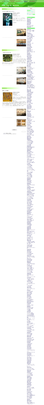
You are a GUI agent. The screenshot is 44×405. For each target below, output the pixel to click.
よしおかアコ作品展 (29, 285)
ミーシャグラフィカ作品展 (30, 169)
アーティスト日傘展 (29, 334)
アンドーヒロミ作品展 (30, 272)
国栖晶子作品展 (29, 362)
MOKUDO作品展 (29, 357)
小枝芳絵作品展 (29, 371)
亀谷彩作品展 (28, 24)
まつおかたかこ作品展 (30, 308)
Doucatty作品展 (29, 49)
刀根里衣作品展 (29, 361)
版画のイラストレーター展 (30, 161)
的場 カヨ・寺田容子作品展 (30, 85)
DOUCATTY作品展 (29, 133)
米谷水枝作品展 (29, 277)
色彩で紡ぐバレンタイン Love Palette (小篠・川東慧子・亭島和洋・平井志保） (31, 63)
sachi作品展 (28, 124)
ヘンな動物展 (28, 310)
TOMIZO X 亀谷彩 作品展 (30, 131)
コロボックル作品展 (29, 126)
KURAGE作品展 (29, 252)
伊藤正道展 (28, 399)
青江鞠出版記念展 (29, 115)
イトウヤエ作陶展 (29, 174)
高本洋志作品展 (29, 59)
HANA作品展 (28, 321)
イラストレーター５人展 (30, 25)
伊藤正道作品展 (29, 108)
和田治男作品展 (29, 101)
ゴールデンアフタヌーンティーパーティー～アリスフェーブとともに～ (31, 350)
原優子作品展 (28, 381)
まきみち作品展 (29, 64)
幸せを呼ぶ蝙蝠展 (29, 210)
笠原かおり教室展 (29, 292)
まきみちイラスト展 (29, 119)
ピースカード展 (29, 385)
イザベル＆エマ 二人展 (30, 43)
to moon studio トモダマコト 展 (31, 352)
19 (27, 13)
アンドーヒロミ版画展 (30, 103)
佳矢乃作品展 (28, 188)
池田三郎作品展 (29, 45)
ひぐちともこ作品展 (29, 143)
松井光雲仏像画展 (29, 106)
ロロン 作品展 (29, 236)
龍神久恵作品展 (29, 164)
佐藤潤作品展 (28, 54)
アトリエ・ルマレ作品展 (30, 325)
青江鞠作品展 (28, 42)
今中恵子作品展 (29, 379)
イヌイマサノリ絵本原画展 (30, 313)
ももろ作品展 (28, 104)
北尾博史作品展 (29, 149)
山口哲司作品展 (29, 41)
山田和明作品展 (29, 223)
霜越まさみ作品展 (29, 137)
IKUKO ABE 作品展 (29, 260)
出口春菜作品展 (29, 344)
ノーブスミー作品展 (29, 282)
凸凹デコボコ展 (29, 398)
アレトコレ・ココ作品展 (30, 73)
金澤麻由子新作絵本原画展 (30, 187)
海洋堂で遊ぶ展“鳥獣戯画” (30, 301)
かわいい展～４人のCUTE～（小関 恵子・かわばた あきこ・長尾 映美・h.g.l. (30, 279)
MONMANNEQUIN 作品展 (30, 339)
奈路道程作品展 (29, 29)
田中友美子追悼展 (29, 300)
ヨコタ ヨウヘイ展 (29, 270)
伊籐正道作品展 (29, 48)
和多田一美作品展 (29, 358)
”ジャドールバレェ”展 (30, 168)
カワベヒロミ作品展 (29, 267)
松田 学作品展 (29, 222)
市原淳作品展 (28, 295)
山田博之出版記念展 (29, 245)
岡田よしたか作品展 (29, 18)
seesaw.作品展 (28, 309)
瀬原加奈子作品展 (29, 82)
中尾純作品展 (28, 19)
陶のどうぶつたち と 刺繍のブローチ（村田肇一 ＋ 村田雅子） (31, 31)
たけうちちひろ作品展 (30, 34)
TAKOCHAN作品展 (29, 55)
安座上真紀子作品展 (29, 47)
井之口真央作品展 (29, 212)
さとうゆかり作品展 (29, 216)
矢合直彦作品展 (29, 95)
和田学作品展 (28, 66)
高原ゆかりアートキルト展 (30, 195)
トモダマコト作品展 (29, 60)
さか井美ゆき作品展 (29, 72)
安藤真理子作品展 (29, 61)
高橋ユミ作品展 (29, 102)
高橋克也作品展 (29, 255)
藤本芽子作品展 (29, 302)
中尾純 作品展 (29, 89)
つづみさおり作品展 (29, 343)
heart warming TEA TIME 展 (30, 130)
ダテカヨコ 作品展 (29, 234)
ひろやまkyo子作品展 (29, 142)
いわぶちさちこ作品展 (30, 35)
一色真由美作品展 (29, 33)
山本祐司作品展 (29, 345)
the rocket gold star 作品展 (30, 152)
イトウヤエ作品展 (29, 225)
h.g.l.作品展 (28, 304)
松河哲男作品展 (29, 114)
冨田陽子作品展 (29, 227)
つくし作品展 (28, 298)
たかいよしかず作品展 (30, 218)
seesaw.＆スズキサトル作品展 (30, 369)
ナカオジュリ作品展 (29, 39)
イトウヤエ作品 (29, 286)
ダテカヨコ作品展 (29, 40)
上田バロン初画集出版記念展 (30, 231)
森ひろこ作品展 (29, 389)
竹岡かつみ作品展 (29, 94)
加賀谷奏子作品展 (29, 338)
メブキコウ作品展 (29, 46)
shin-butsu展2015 (29, 346)
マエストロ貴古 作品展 (30, 132)
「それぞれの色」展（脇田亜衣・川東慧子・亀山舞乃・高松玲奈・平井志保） (31, 242)
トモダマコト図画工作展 (30, 204)
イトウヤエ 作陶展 (29, 201)
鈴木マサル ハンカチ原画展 (30, 387)
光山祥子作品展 (29, 296)
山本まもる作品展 (29, 219)
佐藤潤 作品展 (29, 239)
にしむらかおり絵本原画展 (30, 314)
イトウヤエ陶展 (29, 144)
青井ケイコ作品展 (29, 393)
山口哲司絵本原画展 (29, 192)
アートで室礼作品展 (29, 397)
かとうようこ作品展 (29, 176)
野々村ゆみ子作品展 (29, 71)
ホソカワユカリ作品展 (30, 375)
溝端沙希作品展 (29, 20)
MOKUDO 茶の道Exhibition (30, 315)
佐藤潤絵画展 (28, 150)
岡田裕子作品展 (29, 261)
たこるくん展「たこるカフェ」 (31, 388)
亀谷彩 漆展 (28, 65)
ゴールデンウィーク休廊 (30, 337)
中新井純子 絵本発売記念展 (30, 36)
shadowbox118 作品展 (29, 394)
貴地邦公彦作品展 (29, 400)
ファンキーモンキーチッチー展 (31, 276)
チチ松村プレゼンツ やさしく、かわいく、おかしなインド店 (31, 365)
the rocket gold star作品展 (30, 253)
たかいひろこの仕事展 (30, 312)
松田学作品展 (28, 118)
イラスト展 (28, 112)
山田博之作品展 (29, 380)
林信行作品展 (28, 322)
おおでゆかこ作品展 (29, 167)
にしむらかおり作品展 (30, 206)
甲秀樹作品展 (28, 376)
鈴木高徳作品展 (29, 330)
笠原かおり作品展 (29, 97)
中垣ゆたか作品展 (29, 134)
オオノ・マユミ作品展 (30, 197)
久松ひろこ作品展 (29, 367)
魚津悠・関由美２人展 (30, 26)
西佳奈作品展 (28, 211)
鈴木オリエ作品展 (29, 297)
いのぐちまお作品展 (29, 37)
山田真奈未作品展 (29, 224)
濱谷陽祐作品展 (29, 91)
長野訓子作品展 (29, 23)
